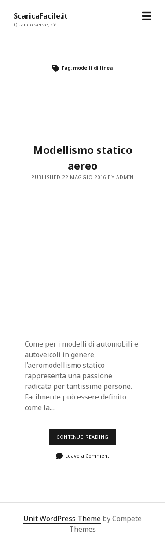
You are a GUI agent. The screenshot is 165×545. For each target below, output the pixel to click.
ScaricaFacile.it (41, 16)
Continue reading (85, 439)
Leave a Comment (87, 455)
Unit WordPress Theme (62, 518)
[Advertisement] (82, 257)
